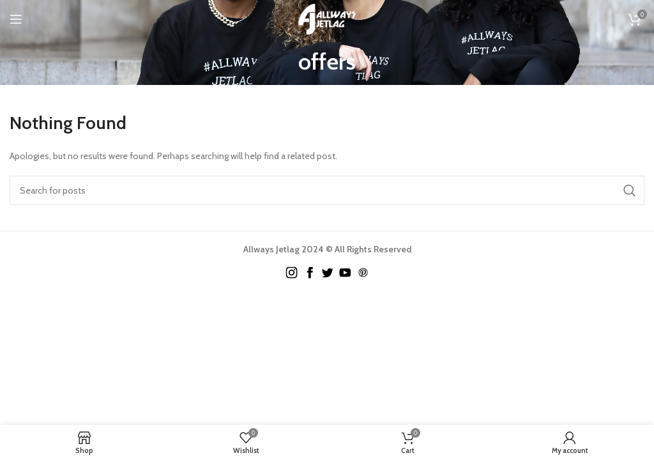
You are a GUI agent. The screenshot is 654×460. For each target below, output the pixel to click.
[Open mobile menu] (16, 19)
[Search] (327, 190)
